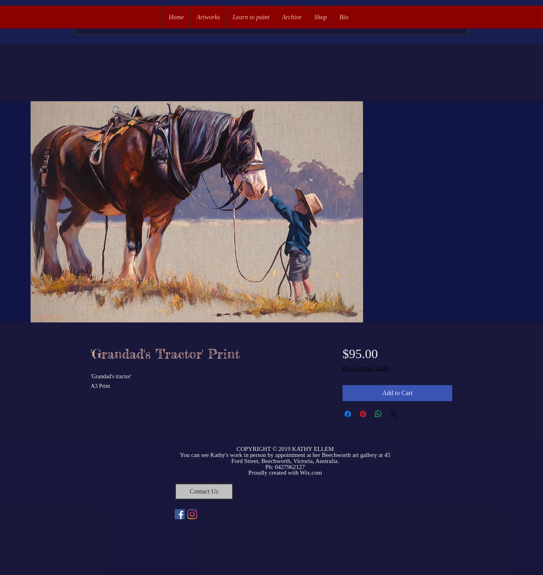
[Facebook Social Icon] (180, 514)
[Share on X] (393, 414)
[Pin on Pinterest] (363, 414)
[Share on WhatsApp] (378, 414)
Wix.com (311, 472)
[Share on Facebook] (348, 414)
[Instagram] (192, 514)
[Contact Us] (204, 491)
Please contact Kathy (366, 368)
